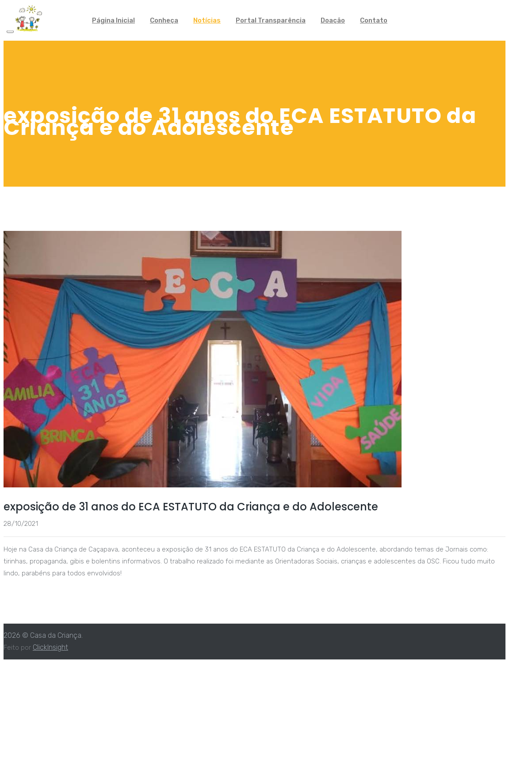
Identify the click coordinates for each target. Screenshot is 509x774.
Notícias (207, 20)
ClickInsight (50, 647)
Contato (373, 20)
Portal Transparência (271, 20)
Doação (333, 20)
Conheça (164, 20)
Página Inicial (113, 20)
